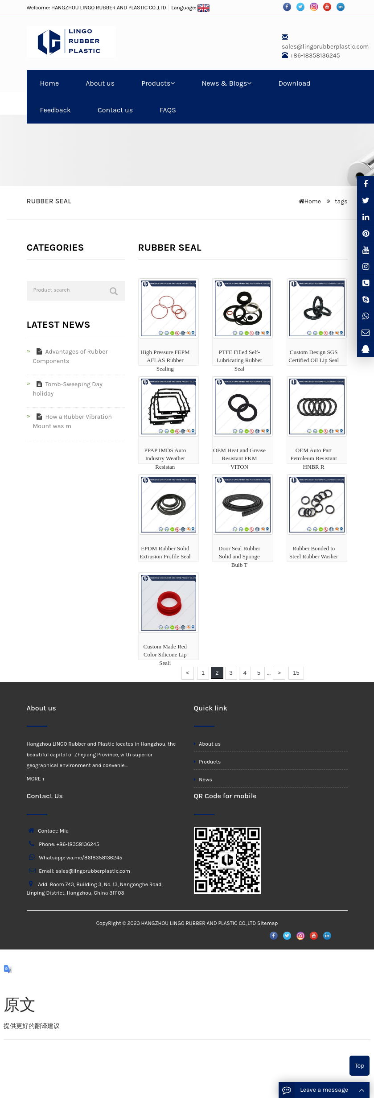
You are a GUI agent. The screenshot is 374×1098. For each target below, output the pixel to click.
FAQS (168, 110)
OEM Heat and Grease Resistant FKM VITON (239, 458)
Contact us (115, 110)
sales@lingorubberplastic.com (325, 46)
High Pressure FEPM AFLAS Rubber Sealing (165, 360)
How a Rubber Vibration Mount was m (72, 421)
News (203, 779)
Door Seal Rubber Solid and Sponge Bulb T (239, 556)
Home (49, 83)
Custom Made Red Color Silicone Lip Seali (165, 654)
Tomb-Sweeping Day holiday (68, 388)
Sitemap (267, 923)
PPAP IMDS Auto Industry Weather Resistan (165, 458)
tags (340, 201)
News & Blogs (226, 83)
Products (158, 83)
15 (296, 672)
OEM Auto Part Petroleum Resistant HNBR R (313, 458)
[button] (172, 83)
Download (294, 83)
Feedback (55, 110)
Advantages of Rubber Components (70, 356)
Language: (190, 7)
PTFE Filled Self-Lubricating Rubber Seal (239, 360)
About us (100, 83)
